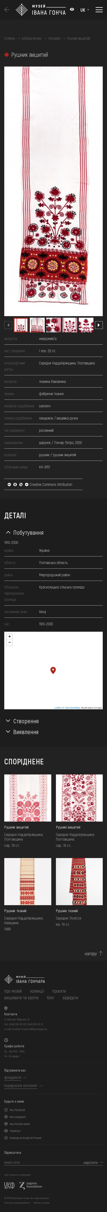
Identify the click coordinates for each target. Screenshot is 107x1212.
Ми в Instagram (18, 1117)
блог (50, 997)
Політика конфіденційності (17, 1202)
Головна (9, 38)
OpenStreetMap (72, 708)
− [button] (9, 643)
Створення (26, 720)
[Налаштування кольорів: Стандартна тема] (72, 9)
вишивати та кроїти (21, 997)
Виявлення (26, 731)
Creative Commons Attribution (39, 484)
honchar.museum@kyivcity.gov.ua (29, 1029)
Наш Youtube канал (20, 1123)
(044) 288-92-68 (17, 1024)
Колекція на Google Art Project (25, 1137)
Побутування (28, 532)
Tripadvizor (15, 1130)
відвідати (70, 997)
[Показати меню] (99, 9)
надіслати (91, 1162)
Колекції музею (31, 38)
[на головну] (53, 979)
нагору (91, 953)
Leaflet (58, 708)
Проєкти (59, 991)
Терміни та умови (41, 1202)
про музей (13, 991)
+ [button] (9, 637)
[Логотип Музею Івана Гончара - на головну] (41, 10)
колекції (37, 991)
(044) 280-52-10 (35, 1024)
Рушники (54, 38)
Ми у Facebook (17, 1110)
